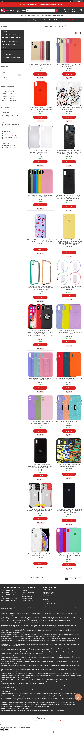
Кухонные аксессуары (28, 592)
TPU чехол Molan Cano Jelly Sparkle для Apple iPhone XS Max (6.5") (40, 554)
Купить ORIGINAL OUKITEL (8, 600)
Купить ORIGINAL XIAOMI (8, 590)
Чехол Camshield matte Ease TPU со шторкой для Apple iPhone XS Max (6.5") (40, 510)
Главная (23, 15)
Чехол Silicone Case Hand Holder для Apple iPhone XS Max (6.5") (40, 379)
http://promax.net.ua (9, 134)
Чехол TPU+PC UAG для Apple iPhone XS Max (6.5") (69, 422)
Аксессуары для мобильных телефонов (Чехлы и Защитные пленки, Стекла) (27, 20)
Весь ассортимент (33, 15)
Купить (41, 74)
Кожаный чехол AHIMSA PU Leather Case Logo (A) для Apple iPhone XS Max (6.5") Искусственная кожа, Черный (69, 197)
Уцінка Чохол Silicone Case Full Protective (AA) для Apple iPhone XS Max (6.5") (69, 555)
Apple (55, 20)
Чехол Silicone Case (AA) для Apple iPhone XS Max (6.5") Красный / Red (40, 108)
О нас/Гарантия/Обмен (8, 44)
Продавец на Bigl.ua (42, 718)
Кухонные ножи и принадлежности (27, 595)
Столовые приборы (27, 600)
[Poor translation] (6, 729)
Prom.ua (49, 717)
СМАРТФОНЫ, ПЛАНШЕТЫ (9, 34)
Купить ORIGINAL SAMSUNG (8, 592)
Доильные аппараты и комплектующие (49, 592)
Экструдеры (46, 601)
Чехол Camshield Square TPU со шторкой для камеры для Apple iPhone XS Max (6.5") (69, 332)
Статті (4, 60)
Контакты (60, 15)
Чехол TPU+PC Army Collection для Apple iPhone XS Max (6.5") (69, 465)
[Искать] (56, 10)
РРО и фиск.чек (6, 54)
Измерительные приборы (50, 603)
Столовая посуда (27, 598)
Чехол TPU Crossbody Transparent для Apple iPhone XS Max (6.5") (68, 286)
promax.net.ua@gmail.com (11, 136)
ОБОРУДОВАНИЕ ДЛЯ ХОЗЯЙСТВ (11, 38)
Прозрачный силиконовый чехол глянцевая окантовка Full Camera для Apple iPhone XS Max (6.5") (40, 287)
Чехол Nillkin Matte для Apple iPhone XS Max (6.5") (40, 65)
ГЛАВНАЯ (4, 31)
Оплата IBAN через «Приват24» (11, 51)
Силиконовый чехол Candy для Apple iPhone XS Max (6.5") (40, 196)
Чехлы (51, 20)
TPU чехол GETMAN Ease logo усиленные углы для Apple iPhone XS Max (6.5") (40, 152)
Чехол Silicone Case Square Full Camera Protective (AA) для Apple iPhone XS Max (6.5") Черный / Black (69, 510)
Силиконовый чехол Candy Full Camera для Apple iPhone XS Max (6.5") (40, 422)
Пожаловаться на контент (45, 720)
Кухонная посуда (27, 590)
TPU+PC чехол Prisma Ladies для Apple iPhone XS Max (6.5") (69, 108)
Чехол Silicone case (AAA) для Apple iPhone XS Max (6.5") (69, 65)
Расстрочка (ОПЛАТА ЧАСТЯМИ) (11, 57)
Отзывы (4, 47)
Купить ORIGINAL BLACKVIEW (9, 598)
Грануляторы (46, 595)
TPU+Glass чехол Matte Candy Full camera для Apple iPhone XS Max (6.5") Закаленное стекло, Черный (40, 466)
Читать (60, 4)
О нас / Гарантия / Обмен (48, 15)
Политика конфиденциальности (59, 720)
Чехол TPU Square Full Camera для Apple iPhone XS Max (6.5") (69, 379)
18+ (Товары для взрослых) (9, 41)
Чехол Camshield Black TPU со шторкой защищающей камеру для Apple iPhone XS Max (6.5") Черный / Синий (69, 152)
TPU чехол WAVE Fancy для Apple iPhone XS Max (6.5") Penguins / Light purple (40, 240)
